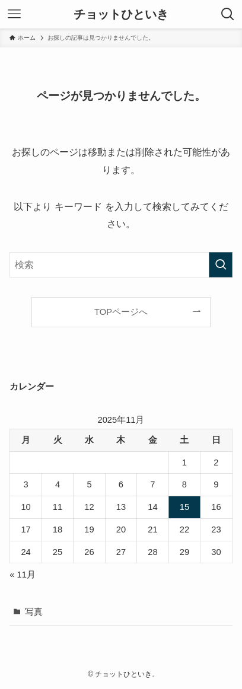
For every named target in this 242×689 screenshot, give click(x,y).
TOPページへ (121, 312)
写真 (34, 612)
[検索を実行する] (221, 264)
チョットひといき (121, 14)
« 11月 (22, 574)
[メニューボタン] (14, 14)
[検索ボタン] (228, 14)
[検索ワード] (120, 264)
